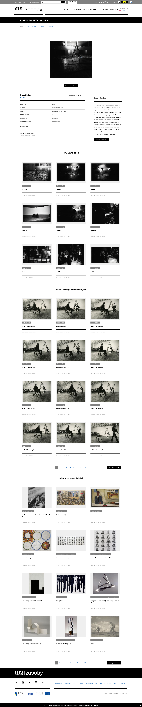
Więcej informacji (101, 139)
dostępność (104, 9)
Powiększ (72, 85)
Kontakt (109, 683)
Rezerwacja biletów (34, 2)
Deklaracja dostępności (91, 683)
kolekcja (67, 9)
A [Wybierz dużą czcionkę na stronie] (104, 2)
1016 (85, 663)
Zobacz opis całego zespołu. (27, 136)
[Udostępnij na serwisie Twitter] (79, 95)
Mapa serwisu (67, 683)
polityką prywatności (91, 705)
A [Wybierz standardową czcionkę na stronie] (101, 2)
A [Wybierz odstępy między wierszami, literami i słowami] (107, 2)
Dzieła (42, 26)
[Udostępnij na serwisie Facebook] (80, 95)
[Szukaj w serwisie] (50, 2)
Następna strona (114, 467)
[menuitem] (68, 9)
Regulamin (102, 683)
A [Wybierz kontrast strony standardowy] (119, 2)
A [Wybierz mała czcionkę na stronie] (99, 2)
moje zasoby (113, 9)
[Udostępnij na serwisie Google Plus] (77, 95)
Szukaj (63, 2)
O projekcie (80, 683)
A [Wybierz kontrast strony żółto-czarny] (124, 2)
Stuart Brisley (26, 95)
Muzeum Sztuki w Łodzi (19, 2)
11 (85, 467)
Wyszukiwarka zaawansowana (72, 2)
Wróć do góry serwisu (120, 683)
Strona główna (32, 26)
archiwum (76, 9)
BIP (74, 683)
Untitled (51, 26)
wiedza (85, 9)
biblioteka (93, 9)
